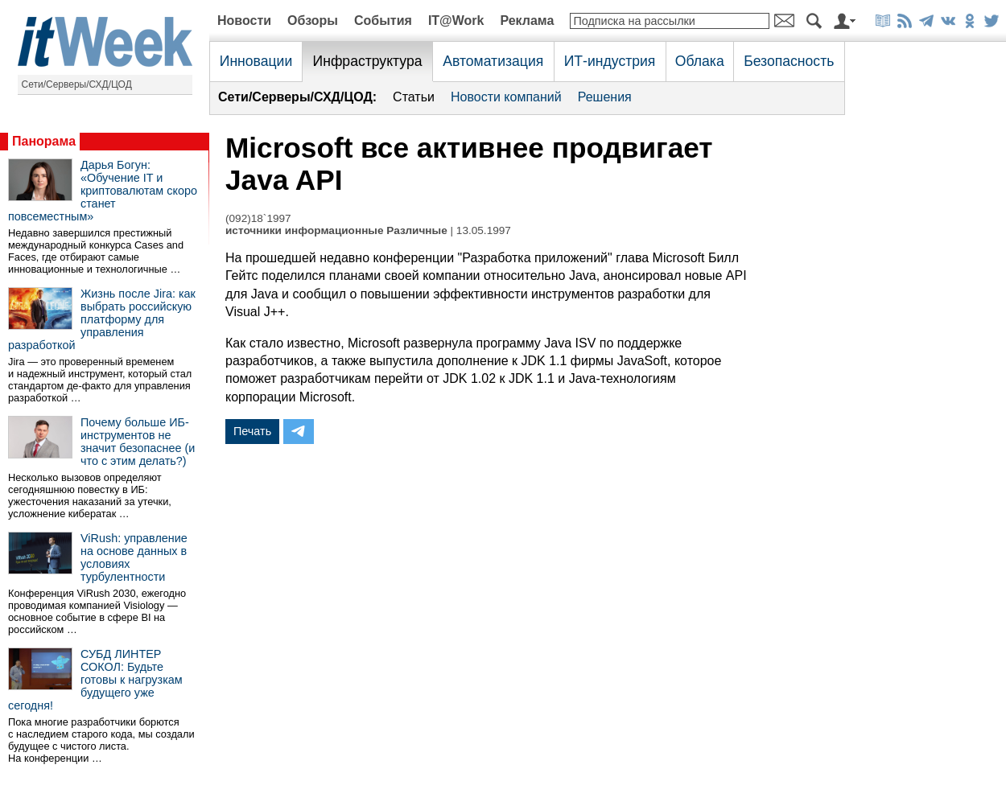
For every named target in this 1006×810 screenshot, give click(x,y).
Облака (699, 61)
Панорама (44, 141)
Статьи (414, 97)
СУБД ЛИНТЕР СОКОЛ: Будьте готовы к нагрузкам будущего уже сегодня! (95, 680)
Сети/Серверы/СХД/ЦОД (77, 84)
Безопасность (789, 61)
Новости (244, 20)
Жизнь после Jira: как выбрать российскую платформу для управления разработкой (102, 319)
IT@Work (456, 20)
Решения (605, 97)
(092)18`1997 (258, 218)
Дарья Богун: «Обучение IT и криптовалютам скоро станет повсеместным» (102, 190)
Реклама (527, 20)
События (383, 20)
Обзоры (312, 20)
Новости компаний (506, 97)
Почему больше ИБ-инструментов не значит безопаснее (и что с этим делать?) (137, 441)
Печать (252, 431)
